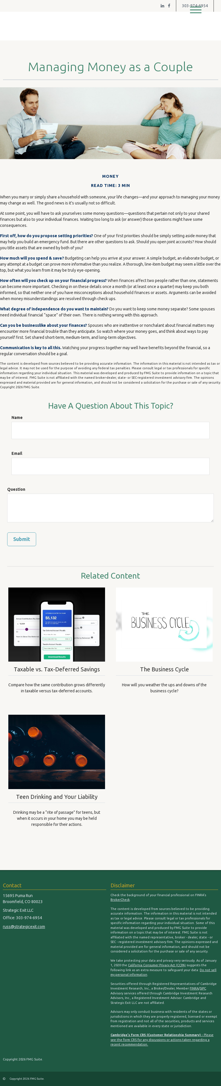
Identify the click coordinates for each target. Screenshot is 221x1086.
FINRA (194, 988)
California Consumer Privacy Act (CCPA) (157, 965)
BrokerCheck (120, 899)
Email (16, 453)
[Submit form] (21, 539)
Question (16, 489)
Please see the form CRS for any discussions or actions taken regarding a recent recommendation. (162, 1039)
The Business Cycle (164, 669)
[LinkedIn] (162, 6)
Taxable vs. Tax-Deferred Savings (56, 669)
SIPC (203, 988)
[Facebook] (169, 6)
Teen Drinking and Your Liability (57, 796)
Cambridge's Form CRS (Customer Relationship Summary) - (157, 1035)
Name (17, 417)
